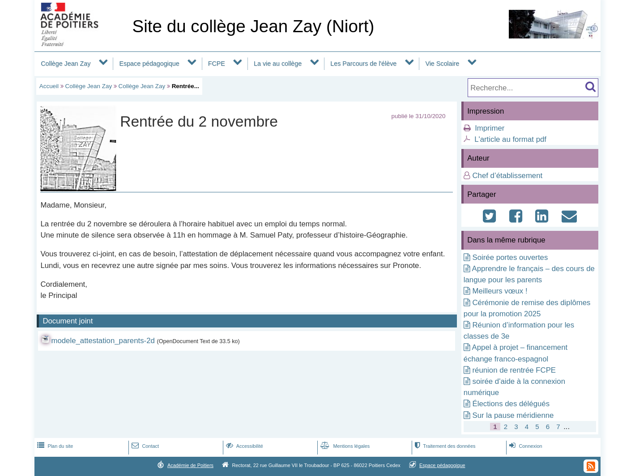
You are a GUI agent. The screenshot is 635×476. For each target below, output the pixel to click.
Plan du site (54, 446)
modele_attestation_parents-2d (102, 340)
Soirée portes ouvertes (510, 257)
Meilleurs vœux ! (499, 291)
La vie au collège (278, 63)
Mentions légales (344, 446)
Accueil (49, 86)
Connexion (524, 446)
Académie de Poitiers (190, 465)
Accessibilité (243, 446)
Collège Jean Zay (65, 63)
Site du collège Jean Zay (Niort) (253, 26)
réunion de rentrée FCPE (514, 370)
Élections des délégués (511, 404)
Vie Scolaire (442, 63)
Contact (144, 446)
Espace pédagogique (149, 63)
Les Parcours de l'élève (363, 63)
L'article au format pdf (510, 139)
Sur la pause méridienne (513, 415)
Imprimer (489, 128)
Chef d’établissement (507, 175)
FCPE (216, 63)
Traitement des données (444, 446)
